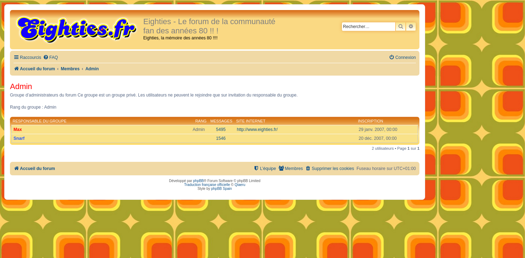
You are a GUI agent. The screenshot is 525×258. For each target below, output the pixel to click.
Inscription (370, 121)
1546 (221, 138)
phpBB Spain (221, 189)
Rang (201, 121)
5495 (221, 129)
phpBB (198, 181)
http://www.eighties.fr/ (257, 129)
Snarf (19, 138)
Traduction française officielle (207, 185)
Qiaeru (240, 185)
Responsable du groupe (40, 121)
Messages (221, 121)
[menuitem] (50, 57)
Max (18, 129)
